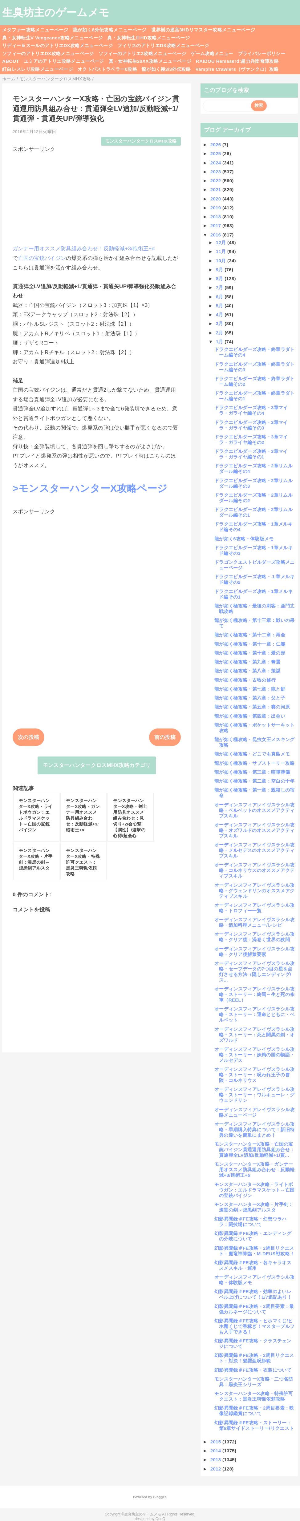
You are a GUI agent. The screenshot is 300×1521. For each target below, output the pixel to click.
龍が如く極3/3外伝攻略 (166, 69)
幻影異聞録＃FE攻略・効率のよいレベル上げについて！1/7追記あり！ (253, 1294)
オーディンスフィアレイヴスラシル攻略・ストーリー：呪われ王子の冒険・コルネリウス (254, 1075)
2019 (216, 207)
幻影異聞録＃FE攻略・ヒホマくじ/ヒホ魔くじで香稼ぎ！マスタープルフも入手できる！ (254, 1326)
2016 (216, 234)
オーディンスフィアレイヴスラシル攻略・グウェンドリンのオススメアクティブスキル (254, 890)
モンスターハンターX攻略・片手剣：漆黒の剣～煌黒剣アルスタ (253, 1207)
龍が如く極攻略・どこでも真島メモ (252, 753)
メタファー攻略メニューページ (35, 29)
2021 (216, 189)
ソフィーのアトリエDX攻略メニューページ (48, 53)
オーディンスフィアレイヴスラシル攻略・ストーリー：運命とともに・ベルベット (254, 1014)
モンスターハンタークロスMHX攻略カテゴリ (97, 765)
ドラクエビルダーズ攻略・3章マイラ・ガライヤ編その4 (251, 410)
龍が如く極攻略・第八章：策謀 (247, 670)
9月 (220, 269)
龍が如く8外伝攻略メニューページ (110, 29)
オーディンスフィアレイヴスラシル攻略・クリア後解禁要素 (254, 951)
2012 (216, 1468)
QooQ (160, 1519)
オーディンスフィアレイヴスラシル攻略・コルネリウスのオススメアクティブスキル (254, 870)
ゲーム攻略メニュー (212, 53)
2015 (216, 1441)
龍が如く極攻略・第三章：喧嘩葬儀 (252, 772)
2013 (216, 1459)
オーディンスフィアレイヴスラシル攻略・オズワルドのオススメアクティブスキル (254, 830)
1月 (220, 341)
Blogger (159, 1497)
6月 (220, 296)
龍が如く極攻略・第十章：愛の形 (249, 653)
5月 (220, 305)
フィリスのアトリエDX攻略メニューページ (163, 45)
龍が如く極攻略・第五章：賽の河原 (252, 706)
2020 (216, 198)
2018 (216, 216)
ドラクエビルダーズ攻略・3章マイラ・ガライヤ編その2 (251, 439)
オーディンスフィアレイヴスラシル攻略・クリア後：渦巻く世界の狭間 (254, 936)
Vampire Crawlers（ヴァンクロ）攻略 (237, 69)
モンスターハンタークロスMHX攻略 (140, 141)
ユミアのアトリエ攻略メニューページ (64, 61)
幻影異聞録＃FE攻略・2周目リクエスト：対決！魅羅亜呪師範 (254, 1358)
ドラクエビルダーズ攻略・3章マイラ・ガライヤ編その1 (251, 454)
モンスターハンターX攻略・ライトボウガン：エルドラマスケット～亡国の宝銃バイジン (254, 1190)
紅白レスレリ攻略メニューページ (37, 69)
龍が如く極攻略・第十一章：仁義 (249, 644)
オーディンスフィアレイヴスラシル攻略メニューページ (254, 1112)
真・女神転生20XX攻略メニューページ (150, 61)
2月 (220, 332)
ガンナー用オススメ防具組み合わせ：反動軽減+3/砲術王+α (84, 249)
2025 (216, 153)
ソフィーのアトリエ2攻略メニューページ (142, 53)
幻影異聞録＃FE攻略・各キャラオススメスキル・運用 (252, 1265)
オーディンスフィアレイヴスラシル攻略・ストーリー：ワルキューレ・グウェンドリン (254, 1095)
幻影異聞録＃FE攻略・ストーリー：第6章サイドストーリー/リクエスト (254, 1425)
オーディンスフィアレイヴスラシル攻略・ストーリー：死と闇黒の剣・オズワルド (254, 1035)
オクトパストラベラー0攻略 (107, 69)
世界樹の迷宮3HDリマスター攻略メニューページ (203, 29)
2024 (216, 162)
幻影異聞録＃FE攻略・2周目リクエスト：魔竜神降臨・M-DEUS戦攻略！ (254, 1250)
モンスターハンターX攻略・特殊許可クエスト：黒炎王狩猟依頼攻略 (253, 1396)
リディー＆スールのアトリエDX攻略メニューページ (57, 45)
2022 (216, 180)
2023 (216, 171)
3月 (220, 323)
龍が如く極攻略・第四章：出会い (249, 716)
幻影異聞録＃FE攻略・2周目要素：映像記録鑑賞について (254, 1410)
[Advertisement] (97, 196)
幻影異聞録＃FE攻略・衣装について (252, 1370)
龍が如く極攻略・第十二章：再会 (249, 634)
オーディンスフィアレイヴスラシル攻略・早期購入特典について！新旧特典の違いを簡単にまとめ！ (254, 1129)
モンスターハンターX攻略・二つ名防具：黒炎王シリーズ (253, 1381)
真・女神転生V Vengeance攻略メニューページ (52, 37)
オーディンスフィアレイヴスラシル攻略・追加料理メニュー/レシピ (254, 922)
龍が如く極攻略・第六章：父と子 (249, 697)
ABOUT (10, 61)
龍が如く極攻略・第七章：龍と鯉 (249, 689)
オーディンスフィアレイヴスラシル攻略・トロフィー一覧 (254, 907)
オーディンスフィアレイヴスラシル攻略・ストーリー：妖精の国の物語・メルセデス (254, 1055)
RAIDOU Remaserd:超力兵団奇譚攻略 (237, 61)
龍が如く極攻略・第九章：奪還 (247, 661)
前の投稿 (165, 737)
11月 (221, 251)
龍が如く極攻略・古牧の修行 (245, 680)
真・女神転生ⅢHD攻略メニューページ (148, 37)
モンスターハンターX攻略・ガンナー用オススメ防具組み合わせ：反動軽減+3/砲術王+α (254, 1169)
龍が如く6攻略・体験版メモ (244, 538)
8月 (220, 278)
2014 (216, 1450)
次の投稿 (28, 737)
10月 (221, 260)
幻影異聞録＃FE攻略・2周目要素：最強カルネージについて (254, 1309)
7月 (220, 287)
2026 (216, 144)
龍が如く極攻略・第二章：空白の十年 (254, 781)
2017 (216, 225)
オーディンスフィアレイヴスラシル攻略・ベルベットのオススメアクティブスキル (254, 810)
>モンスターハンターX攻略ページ (90, 488)
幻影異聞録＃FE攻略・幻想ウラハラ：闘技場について (250, 1221)
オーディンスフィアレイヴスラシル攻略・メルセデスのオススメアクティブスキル (254, 850)
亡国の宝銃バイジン (42, 258)
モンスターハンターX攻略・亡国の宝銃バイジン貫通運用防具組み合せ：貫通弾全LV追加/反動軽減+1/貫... (254, 1149)
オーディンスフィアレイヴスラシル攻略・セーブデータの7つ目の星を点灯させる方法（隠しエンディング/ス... (254, 971)
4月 (220, 314)
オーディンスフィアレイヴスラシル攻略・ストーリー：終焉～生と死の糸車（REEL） (254, 994)
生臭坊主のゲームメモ (55, 12)
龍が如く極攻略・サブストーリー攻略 (254, 763)
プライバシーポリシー (261, 53)
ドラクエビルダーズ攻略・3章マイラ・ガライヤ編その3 (251, 425)
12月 (221, 242)
